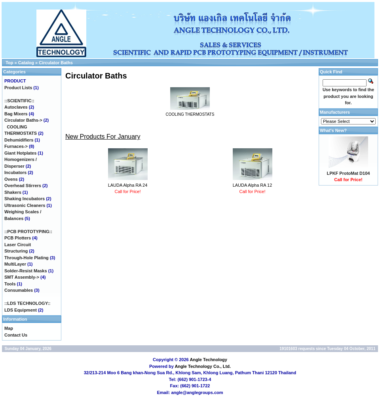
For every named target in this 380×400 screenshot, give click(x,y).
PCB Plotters (17, 237)
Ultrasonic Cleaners (24, 205)
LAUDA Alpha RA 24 (128, 185)
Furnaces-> (16, 146)
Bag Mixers (16, 113)
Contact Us (15, 335)
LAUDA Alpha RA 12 (252, 185)
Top (9, 62)
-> (23, 120)
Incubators (15, 172)
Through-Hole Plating (26, 257)
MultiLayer (15, 264)
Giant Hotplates (20, 153)
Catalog (26, 62)
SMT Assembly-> (21, 277)
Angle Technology (208, 359)
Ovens (11, 179)
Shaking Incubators (24, 198)
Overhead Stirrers (22, 185)
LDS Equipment (20, 310)
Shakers (12, 192)
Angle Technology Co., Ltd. (203, 366)
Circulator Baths (56, 62)
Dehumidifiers (18, 140)
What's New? (333, 130)
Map (8, 328)
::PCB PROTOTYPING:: (28, 231)
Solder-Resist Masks (25, 270)
